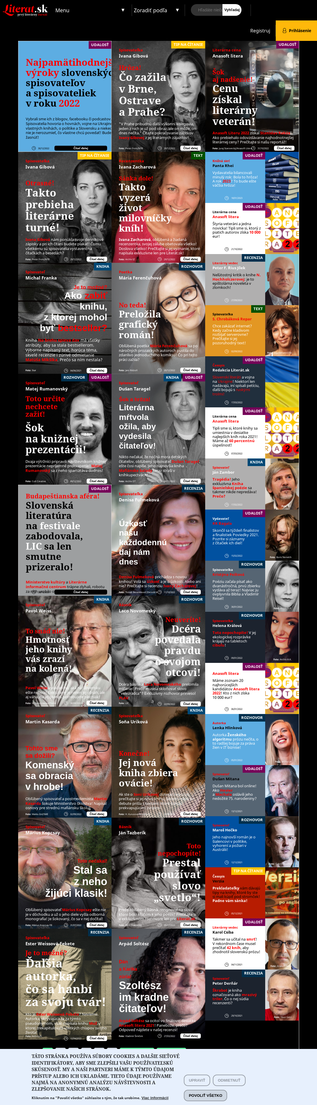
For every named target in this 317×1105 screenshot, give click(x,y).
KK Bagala (222, 523)
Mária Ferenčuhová (140, 278)
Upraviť (197, 1080)
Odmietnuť (229, 1080)
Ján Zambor (223, 472)
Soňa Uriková (133, 721)
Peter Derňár (225, 983)
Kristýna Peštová (228, 574)
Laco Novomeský (137, 611)
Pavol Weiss (38, 611)
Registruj (260, 30)
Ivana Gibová (133, 56)
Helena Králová (227, 625)
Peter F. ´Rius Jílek (229, 267)
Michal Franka (41, 278)
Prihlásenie (300, 30)
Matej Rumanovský (46, 389)
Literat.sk (26, 5)
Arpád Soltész (134, 943)
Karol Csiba (223, 932)
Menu (62, 10)
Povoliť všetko (205, 1095)
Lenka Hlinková (227, 727)
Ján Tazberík (132, 832)
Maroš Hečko (225, 830)
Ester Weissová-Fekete (50, 943)
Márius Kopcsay (42, 832)
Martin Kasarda (42, 721)
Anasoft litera (228, 56)
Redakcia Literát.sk (231, 370)
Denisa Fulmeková (139, 500)
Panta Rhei (223, 165)
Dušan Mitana (226, 778)
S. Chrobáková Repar (232, 319)
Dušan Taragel (134, 389)
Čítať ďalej (80, 148)
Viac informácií (154, 1098)
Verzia (218, 881)
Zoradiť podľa (150, 10)
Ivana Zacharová (137, 167)
